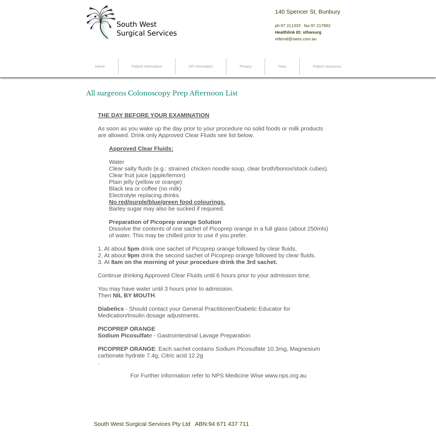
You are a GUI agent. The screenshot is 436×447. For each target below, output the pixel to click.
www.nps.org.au (285, 375)
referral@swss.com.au (295, 38)
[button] (146, 66)
